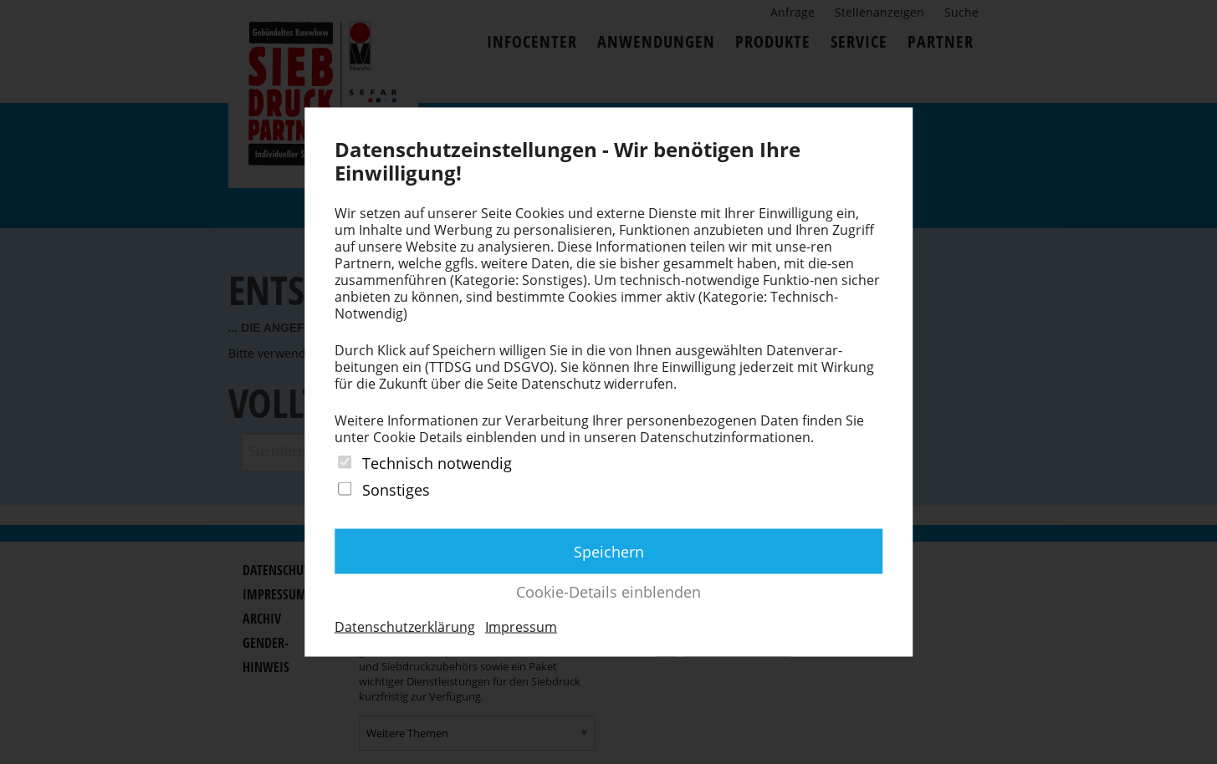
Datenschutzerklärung (405, 626)
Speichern (609, 551)
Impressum (521, 626)
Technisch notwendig (437, 463)
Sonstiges (396, 489)
